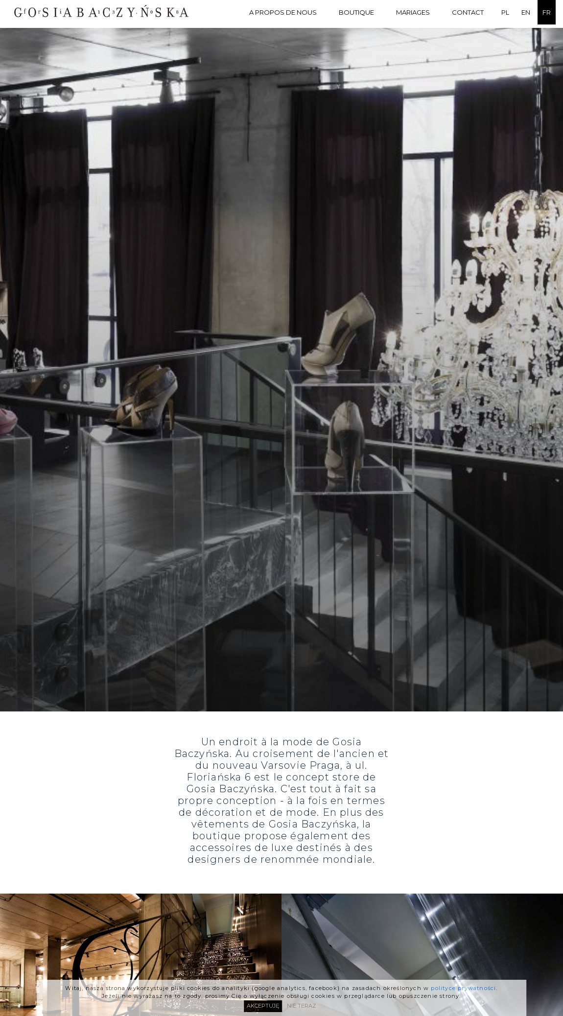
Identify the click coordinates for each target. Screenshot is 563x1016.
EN (525, 12)
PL (505, 12)
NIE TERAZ (301, 1005)
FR (546, 12)
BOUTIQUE (356, 12)
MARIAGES (413, 12)
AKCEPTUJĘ (263, 1005)
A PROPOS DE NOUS (283, 12)
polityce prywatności (463, 987)
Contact (468, 12)
